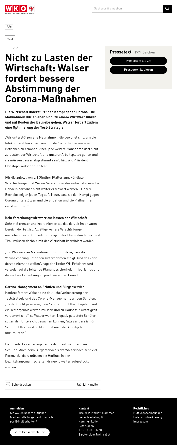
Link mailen (91, 384)
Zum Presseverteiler (30, 432)
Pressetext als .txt (138, 61)
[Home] (21, 9)
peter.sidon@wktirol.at (95, 434)
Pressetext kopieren (138, 69)
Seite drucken (21, 384)
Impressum (140, 421)
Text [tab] (10, 39)
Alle (9, 26)
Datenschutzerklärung (147, 417)
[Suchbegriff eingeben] (132, 9)
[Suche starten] (167, 9)
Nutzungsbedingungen (147, 413)
